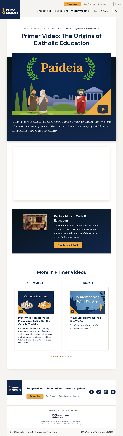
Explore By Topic (101, 11)
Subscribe (72, 4)
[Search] (116, 11)
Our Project (89, 4)
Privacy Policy (52, 432)
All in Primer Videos (61, 356)
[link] (36, 318)
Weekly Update (80, 10)
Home (26, 28)
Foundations (61, 10)
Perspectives (43, 10)
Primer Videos (50, 28)
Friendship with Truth (68, 245)
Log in (118, 4)
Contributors (104, 4)
